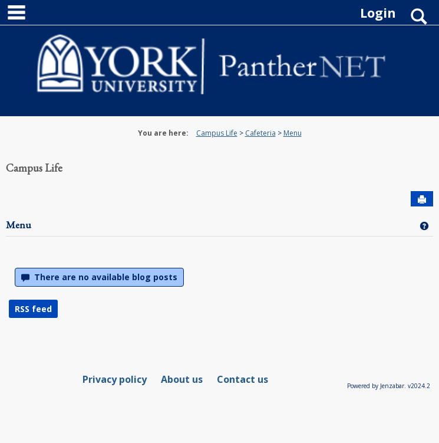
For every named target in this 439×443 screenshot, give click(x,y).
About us (182, 379)
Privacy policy (114, 379)
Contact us (242, 379)
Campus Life (216, 133)
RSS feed (33, 308)
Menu (292, 133)
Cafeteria (260, 133)
